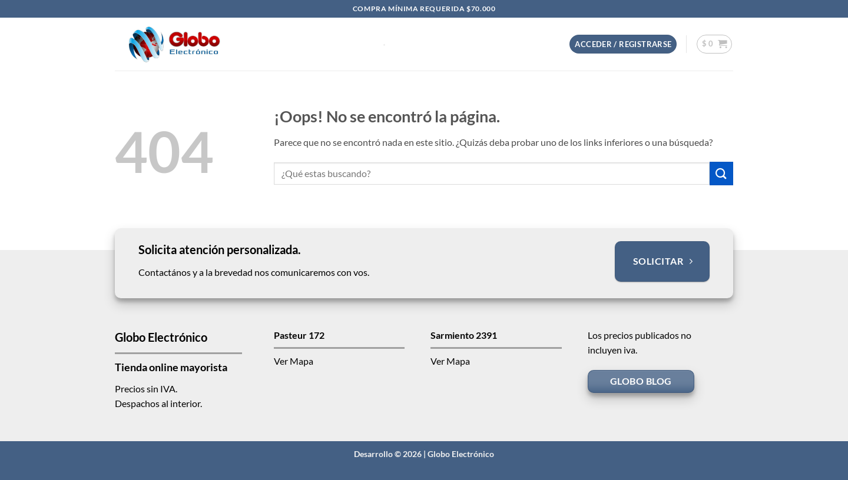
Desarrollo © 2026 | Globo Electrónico (424, 454)
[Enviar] (721, 173)
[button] (623, 44)
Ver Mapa (293, 360)
